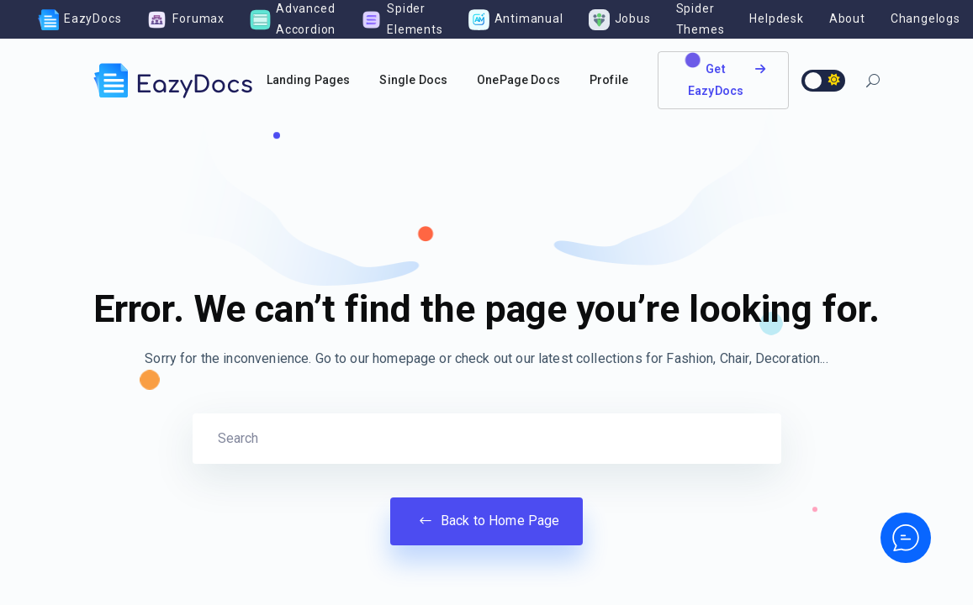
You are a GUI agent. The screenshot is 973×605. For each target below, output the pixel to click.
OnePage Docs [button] (518, 80)
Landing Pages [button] (309, 80)
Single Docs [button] (413, 80)
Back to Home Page (487, 521)
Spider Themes (700, 19)
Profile (609, 80)
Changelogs (925, 18)
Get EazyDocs (726, 79)
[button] (873, 83)
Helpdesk (776, 18)
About (847, 18)
